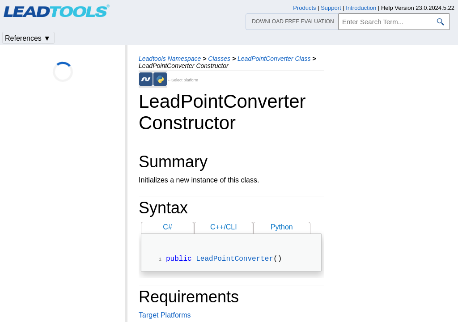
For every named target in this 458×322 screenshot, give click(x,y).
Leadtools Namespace (170, 58)
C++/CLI (223, 227)
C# (167, 227)
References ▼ (28, 38)
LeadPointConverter (234, 260)
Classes (219, 58)
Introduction (361, 7)
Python (282, 227)
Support (331, 7)
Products (304, 7)
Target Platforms (165, 316)
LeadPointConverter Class (273, 58)
